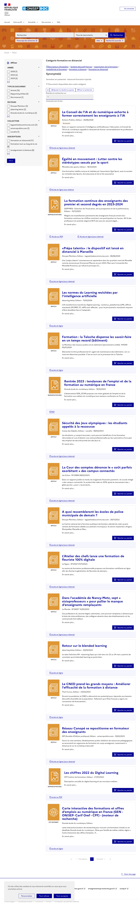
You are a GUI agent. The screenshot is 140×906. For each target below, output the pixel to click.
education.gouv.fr (76, 889)
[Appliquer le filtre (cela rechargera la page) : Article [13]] (15, 90)
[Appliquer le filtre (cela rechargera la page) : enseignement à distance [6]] (22, 150)
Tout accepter (62, 896)
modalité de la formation (56, 69)
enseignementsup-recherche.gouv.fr (101, 889)
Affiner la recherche (84, 90)
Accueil (7, 22)
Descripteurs (14, 136)
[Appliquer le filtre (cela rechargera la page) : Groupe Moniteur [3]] (19, 105)
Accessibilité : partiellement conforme (67, 902)
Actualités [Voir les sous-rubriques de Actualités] (32, 22)
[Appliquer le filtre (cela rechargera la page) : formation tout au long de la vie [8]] (22, 145)
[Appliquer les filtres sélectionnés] (11, 161)
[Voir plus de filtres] (8, 82)
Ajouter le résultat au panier (63, 90)
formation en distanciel (98, 69)
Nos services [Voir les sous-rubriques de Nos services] (46, 22)
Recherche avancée (113, 41)
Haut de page (130, 874)
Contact (49, 902)
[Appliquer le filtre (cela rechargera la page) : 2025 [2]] (14, 74)
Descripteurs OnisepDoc (58, 66)
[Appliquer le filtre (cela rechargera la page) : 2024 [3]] (14, 78)
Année (10, 67)
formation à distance (78, 69)
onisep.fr (123, 889)
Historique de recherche (26, 41)
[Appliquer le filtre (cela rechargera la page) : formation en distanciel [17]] (22, 140)
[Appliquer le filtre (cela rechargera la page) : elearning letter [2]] (18, 109)
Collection (13, 121)
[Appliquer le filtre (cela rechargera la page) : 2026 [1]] (14, 71)
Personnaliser (26, 896)
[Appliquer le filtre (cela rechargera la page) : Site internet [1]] (17, 97)
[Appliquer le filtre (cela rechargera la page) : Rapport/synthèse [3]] (19, 93)
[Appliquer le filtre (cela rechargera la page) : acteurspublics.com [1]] (20, 128)
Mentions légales (9, 902)
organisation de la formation (106, 66)
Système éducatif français (81, 66)
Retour (14, 52)
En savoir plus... (68, 135)
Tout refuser (44, 896)
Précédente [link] (83, 859)
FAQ (58, 22)
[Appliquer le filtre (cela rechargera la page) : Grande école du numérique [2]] (24, 112)
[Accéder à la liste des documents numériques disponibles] (62, 148)
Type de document (16, 86)
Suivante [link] (100, 859)
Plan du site (39, 902)
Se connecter (129, 9)
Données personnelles (25, 902)
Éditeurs (11, 102)
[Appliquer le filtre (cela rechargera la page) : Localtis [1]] (15, 131)
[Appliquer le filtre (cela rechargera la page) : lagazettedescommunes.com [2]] (24, 124)
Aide (98, 41)
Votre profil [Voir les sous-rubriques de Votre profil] (17, 22)
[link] (71, 859)
